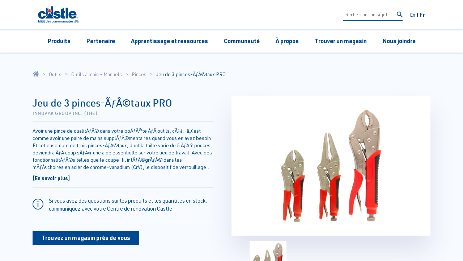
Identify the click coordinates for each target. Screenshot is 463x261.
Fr (422, 14)
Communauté (242, 41)
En (412, 15)
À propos (287, 41)
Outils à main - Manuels (96, 74)
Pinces (139, 74)
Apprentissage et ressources (169, 41)
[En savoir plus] (51, 178)
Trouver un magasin (341, 41)
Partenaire (100, 41)
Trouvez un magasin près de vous (86, 237)
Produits (59, 41)
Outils (55, 74)
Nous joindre (399, 41)
